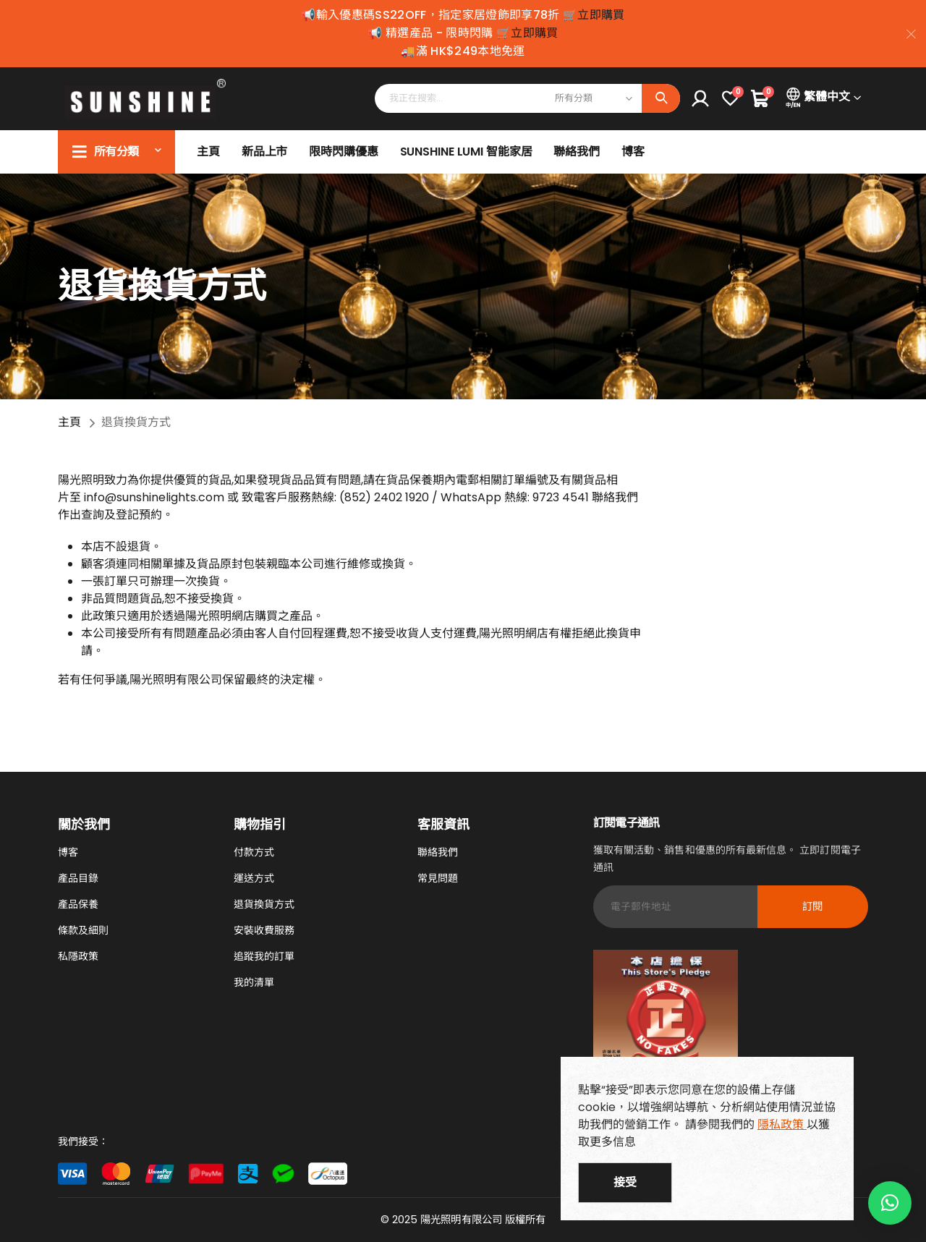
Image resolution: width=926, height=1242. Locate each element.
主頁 (208, 151)
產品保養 (78, 904)
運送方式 (254, 878)
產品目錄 (78, 878)
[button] (890, 1203)
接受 (625, 1182)
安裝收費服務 (264, 930)
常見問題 (437, 878)
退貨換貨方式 (264, 904)
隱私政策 (782, 1124)
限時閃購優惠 (343, 151)
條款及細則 (83, 930)
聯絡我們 (576, 151)
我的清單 (254, 982)
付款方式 (254, 852)
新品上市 (265, 151)
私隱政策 (78, 956)
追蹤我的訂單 (264, 956)
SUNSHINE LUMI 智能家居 (466, 151)
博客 (633, 151)
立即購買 (600, 15)
